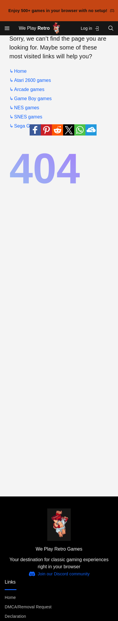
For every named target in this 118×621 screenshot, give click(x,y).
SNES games (28, 116)
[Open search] (111, 28)
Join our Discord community (59, 573)
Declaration (15, 616)
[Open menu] (7, 28)
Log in (90, 28)
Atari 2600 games (32, 80)
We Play (40, 28)
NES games (26, 107)
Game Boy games (33, 98)
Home (20, 71)
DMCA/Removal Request (28, 607)
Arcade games (29, 89)
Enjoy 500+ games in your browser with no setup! (61, 10)
